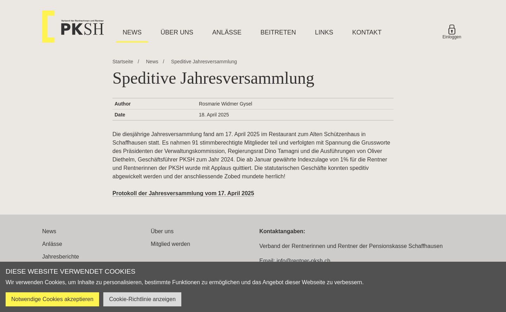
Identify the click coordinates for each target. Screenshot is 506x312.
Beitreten (278, 32)
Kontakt (367, 32)
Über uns (177, 32)
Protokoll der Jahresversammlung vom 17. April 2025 (183, 193)
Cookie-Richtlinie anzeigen (142, 299)
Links (324, 32)
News (132, 32)
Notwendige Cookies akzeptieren (52, 299)
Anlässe (226, 32)
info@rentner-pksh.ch (303, 261)
